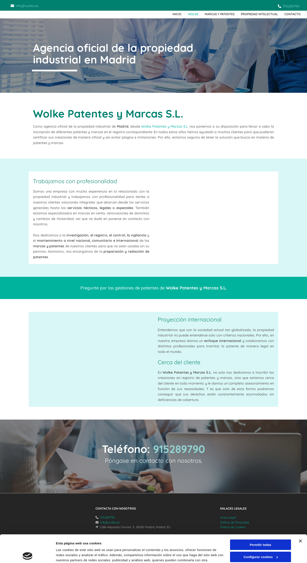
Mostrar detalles (68, 554)
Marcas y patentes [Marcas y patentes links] (220, 14)
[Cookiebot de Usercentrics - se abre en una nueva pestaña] (27, 554)
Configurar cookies (260, 529)
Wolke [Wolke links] (193, 14)
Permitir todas (260, 517)
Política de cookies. (87, 543)
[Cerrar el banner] (300, 513)
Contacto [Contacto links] (292, 14)
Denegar (260, 541)
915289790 (291, 6)
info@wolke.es (27, 6)
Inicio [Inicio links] (176, 14)
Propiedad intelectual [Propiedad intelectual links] (259, 14)
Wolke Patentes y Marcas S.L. (164, 126)
